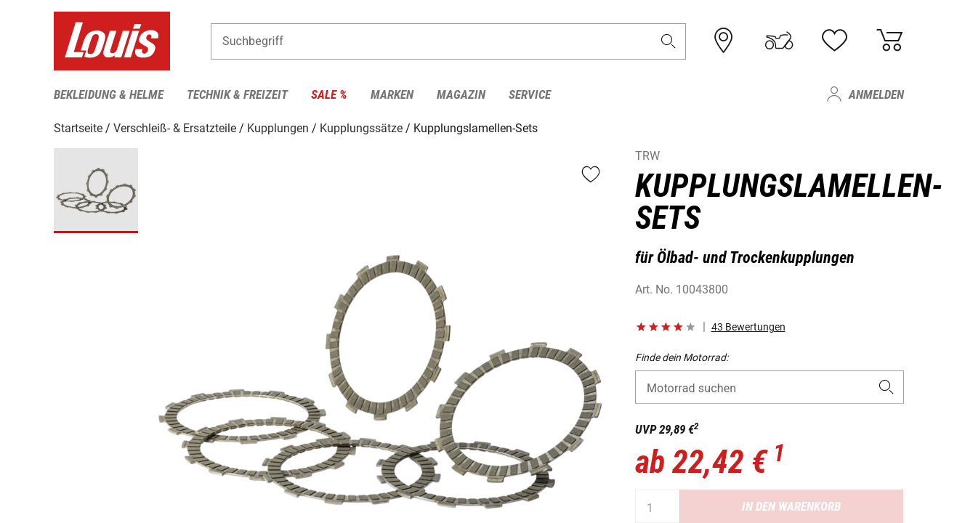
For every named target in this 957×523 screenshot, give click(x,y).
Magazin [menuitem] (461, 94)
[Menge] (657, 506)
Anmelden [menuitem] (876, 94)
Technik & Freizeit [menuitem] (237, 94)
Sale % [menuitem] (329, 94)
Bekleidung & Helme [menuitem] (108, 94)
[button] (668, 41)
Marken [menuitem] (392, 94)
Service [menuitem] (530, 94)
